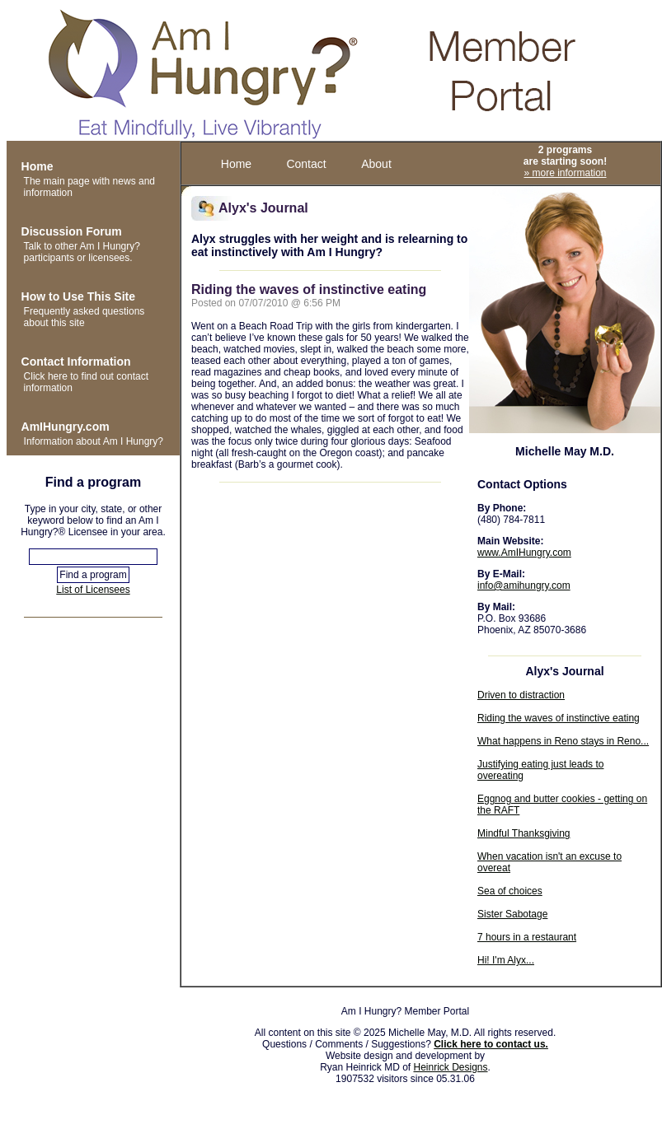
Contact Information (76, 361)
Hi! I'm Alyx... (505, 960)
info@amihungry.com (523, 585)
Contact (306, 163)
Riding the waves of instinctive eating (558, 718)
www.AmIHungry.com (524, 552)
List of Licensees (92, 589)
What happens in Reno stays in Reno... (563, 741)
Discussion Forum (71, 231)
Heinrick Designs (451, 1067)
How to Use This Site (78, 296)
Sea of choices (509, 891)
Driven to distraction (521, 695)
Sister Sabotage (512, 914)
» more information (564, 173)
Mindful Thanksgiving (523, 833)
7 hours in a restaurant (526, 937)
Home (37, 166)
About (376, 163)
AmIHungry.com (65, 426)
